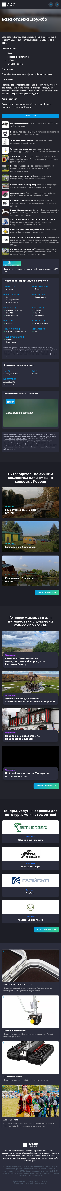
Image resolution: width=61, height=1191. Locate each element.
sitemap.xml (44, 1181)
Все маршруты (46, 786)
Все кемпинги (47, 592)
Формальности (33, 1181)
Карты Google (9, 382)
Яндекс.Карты (9, 384)
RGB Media (43, 1183)
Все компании (46, 929)
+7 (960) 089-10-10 (11, 374)
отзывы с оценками (23, 269)
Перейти (35, 374)
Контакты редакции (19, 1181)
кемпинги (12, 449)
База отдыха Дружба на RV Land (16, 439)
